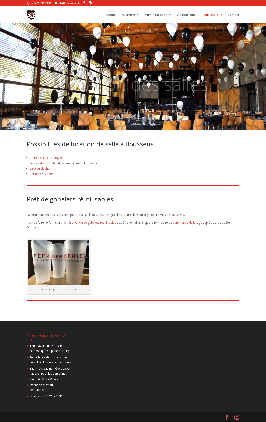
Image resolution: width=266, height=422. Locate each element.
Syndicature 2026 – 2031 (46, 396)
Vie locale (211, 15)
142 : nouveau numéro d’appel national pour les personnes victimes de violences (50, 373)
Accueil (111, 15)
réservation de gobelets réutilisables (92, 223)
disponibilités (48, 163)
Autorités (128, 15)
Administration (156, 15)
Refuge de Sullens (41, 174)
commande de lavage (187, 223)
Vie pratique (186, 15)
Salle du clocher (40, 168)
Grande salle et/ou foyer (46, 158)
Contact (233, 15)
